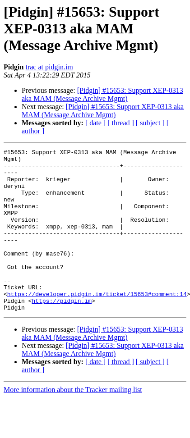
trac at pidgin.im (49, 67)
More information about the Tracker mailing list (73, 422)
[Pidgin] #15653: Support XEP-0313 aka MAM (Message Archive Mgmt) (102, 94)
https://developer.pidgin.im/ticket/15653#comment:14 (97, 323)
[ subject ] (150, 123)
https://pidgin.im (62, 332)
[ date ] (95, 123)
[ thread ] (120, 123)
